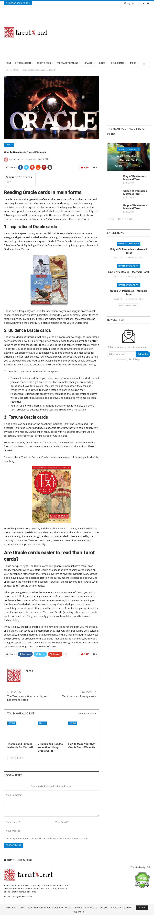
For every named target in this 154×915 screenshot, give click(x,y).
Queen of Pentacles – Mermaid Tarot (136, 192)
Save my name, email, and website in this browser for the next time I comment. (48, 838)
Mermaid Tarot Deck (128, 149)
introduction (23, 63)
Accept (142, 907)
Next (20, 758)
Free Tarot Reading (67, 63)
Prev (11, 758)
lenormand (117, 63)
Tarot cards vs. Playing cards (79, 696)
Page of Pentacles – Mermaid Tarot (135, 207)
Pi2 (148, 867)
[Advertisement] (102, 33)
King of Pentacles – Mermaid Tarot (134, 178)
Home (8, 63)
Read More (78, 912)
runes (102, 63)
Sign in (129, 3)
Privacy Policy (24, 859)
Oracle (88, 63)
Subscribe (143, 354)
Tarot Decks (44, 63)
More (133, 63)
